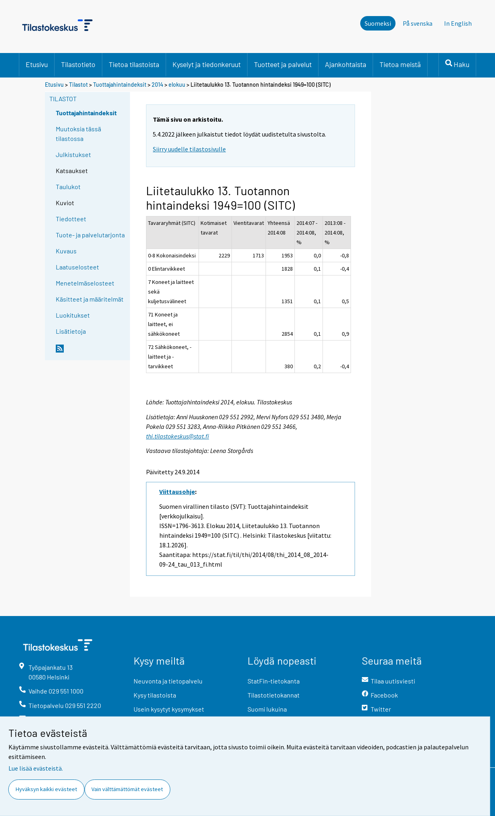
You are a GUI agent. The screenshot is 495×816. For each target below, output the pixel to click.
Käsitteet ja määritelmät (90, 299)
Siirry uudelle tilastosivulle (189, 149)
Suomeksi (378, 23)
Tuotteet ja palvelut (283, 64)
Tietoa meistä (400, 64)
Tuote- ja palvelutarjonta (90, 235)
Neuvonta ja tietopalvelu (168, 681)
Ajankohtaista (345, 64)
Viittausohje (177, 492)
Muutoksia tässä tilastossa (78, 133)
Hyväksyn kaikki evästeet (46, 789)
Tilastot (78, 84)
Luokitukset (73, 315)
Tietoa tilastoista (134, 64)
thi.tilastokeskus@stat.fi (177, 436)
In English (458, 23)
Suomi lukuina (267, 709)
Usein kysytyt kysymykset (169, 709)
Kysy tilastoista (155, 695)
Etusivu (37, 64)
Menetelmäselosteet (85, 283)
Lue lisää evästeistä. (35, 768)
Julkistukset (73, 154)
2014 (157, 84)
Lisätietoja (71, 331)
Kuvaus (66, 251)
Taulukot (68, 186)
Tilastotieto (78, 64)
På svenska (417, 23)
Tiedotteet (71, 218)
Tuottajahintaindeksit (119, 84)
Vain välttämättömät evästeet (127, 789)
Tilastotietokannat (274, 695)
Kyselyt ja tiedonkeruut (206, 64)
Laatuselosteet (77, 267)
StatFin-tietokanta (274, 681)
